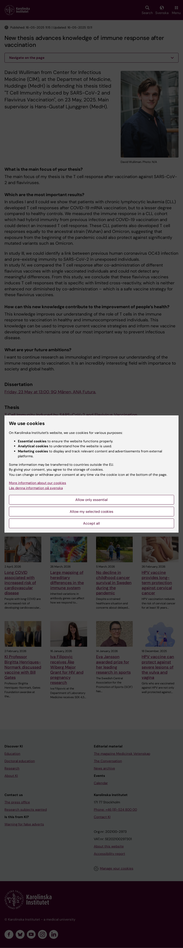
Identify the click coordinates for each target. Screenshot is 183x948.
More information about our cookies (37, 483)
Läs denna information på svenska (36, 488)
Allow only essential (91, 499)
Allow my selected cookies (91, 511)
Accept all (91, 523)
